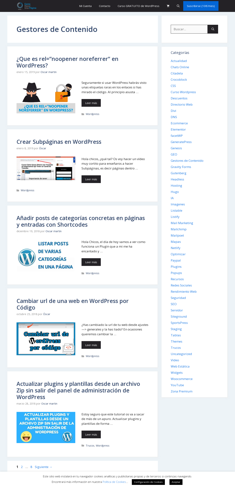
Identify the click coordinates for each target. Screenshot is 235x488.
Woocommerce (182, 379)
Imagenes (178, 204)
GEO (174, 154)
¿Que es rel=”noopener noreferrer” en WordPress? (67, 62)
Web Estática (180, 366)
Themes (176, 341)
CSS (173, 86)
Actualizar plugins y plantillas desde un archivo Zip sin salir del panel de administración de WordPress (78, 390)
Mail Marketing (182, 223)
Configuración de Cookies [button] (148, 482)
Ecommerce (179, 123)
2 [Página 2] (22, 467)
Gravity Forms (181, 167)
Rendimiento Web (184, 291)
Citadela (177, 73)
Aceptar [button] (176, 482)
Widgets (177, 372)
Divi (173, 111)
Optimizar (178, 254)
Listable (176, 210)
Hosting (176, 185)
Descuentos (179, 98)
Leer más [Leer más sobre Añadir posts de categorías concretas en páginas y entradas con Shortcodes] (91, 262)
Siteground (179, 316)
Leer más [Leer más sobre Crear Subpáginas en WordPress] (91, 179)
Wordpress (92, 114)
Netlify (175, 248)
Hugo (175, 192)
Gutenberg (178, 173)
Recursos (177, 279)
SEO (174, 304)
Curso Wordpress (183, 92)
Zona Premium (181, 391)
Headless (177, 179)
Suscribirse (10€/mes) (201, 6)
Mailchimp (179, 229)
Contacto (104, 6)
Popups (176, 273)
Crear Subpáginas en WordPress (59, 141)
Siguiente (43, 467)
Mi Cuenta (85, 6)
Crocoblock (179, 79)
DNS (174, 117)
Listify (175, 217)
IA (172, 198)
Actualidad (179, 61)
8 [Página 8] (31, 467)
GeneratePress (181, 142)
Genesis (176, 148)
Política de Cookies (114, 482)
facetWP (177, 136)
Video (175, 360)
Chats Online (180, 67)
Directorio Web (182, 104)
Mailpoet (177, 235)
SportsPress (179, 323)
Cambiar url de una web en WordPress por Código (73, 304)
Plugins (176, 266)
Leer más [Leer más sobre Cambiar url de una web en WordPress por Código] (91, 345)
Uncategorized (181, 354)
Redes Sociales (181, 285)
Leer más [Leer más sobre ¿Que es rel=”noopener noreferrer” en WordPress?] (91, 103)
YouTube (177, 385)
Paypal (176, 260)
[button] (178, 6)
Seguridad (178, 298)
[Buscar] (213, 29)
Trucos (90, 445)
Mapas (176, 242)
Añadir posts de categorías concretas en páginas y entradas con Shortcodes (81, 221)
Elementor (178, 129)
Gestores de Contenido (187, 160)
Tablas (176, 335)
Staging (176, 329)
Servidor (177, 310)
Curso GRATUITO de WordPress (138, 6)
